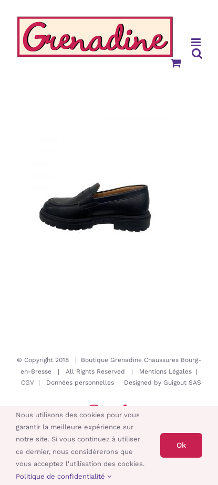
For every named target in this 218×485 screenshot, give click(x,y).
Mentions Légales (165, 371)
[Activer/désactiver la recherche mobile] (197, 53)
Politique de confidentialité (63, 476)
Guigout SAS (182, 382)
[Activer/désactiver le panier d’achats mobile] (176, 62)
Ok (181, 445)
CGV (27, 382)
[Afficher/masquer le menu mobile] (196, 42)
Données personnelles (80, 382)
